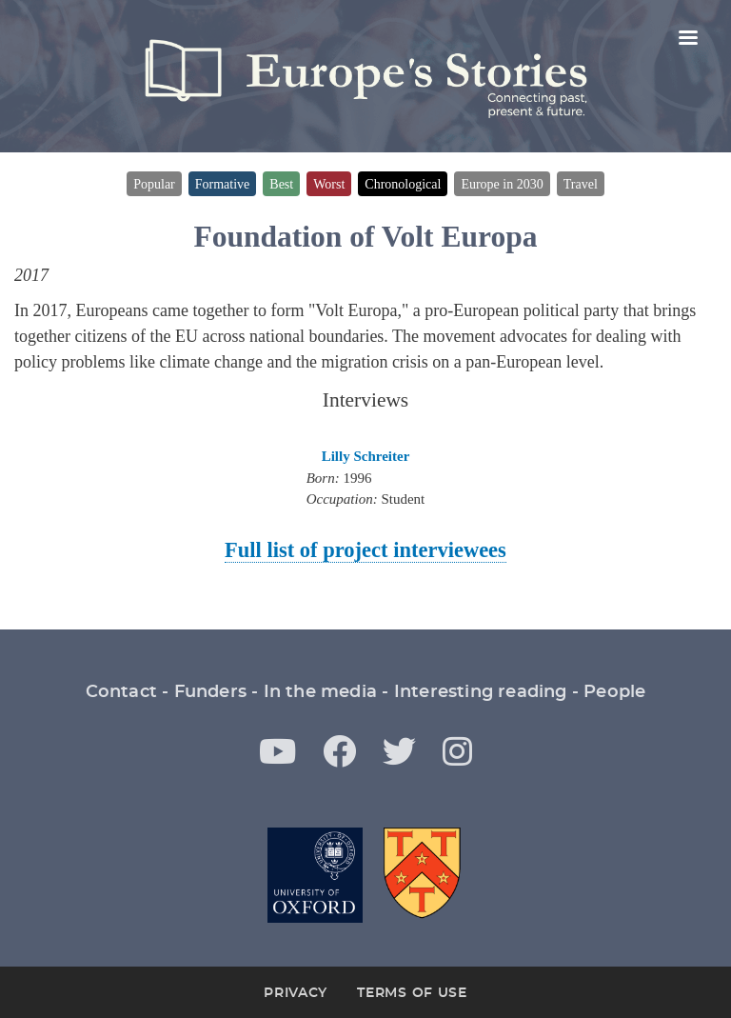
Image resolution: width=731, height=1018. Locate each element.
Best (281, 184)
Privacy (295, 993)
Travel (580, 184)
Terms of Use (411, 993)
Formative (222, 184)
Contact (121, 692)
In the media (320, 692)
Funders (210, 692)
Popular (154, 184)
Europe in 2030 (502, 184)
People (614, 692)
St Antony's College (424, 875)
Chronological (403, 184)
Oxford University (315, 875)
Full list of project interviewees (365, 550)
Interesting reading (480, 692)
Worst (329, 184)
